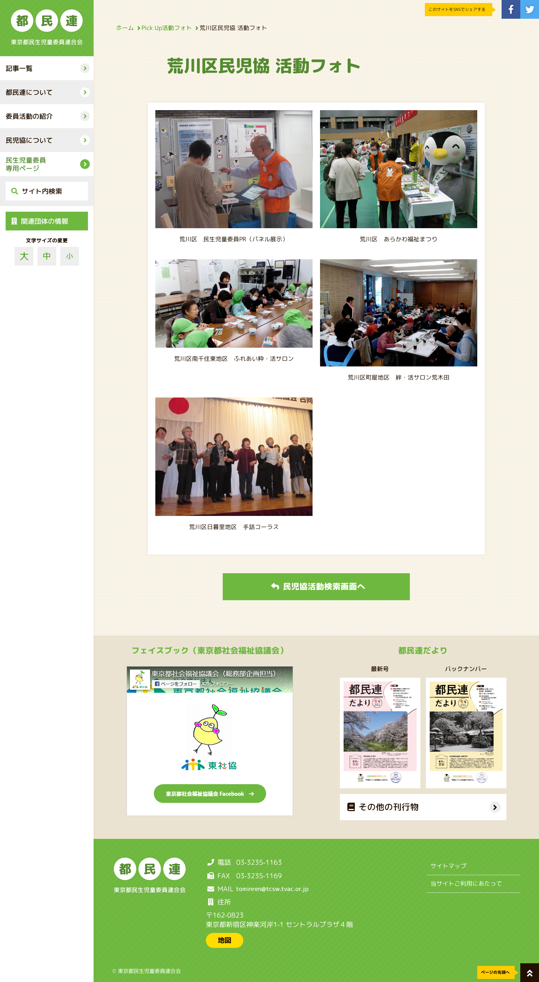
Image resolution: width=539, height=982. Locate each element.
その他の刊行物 (382, 807)
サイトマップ (448, 866)
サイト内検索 (36, 191)
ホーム (127, 28)
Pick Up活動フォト (168, 28)
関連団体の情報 (39, 221)
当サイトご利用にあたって (466, 883)
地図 (224, 940)
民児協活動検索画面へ (318, 586)
